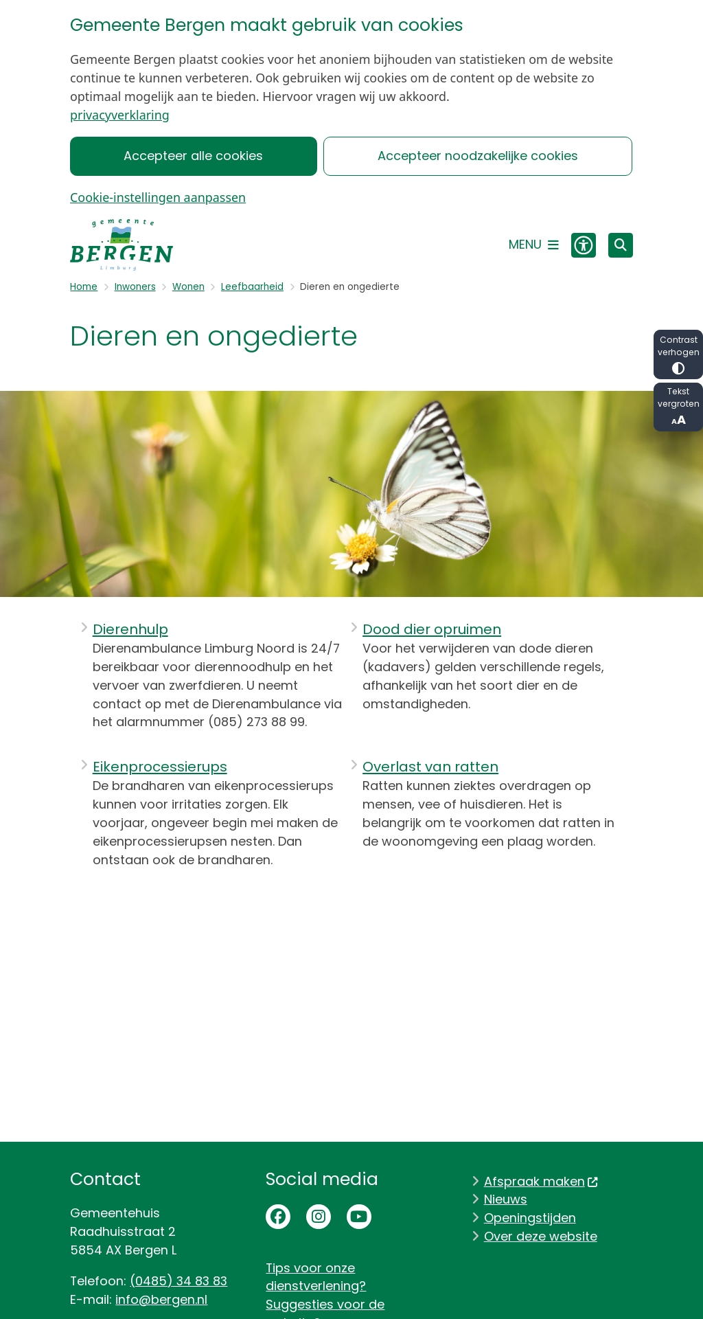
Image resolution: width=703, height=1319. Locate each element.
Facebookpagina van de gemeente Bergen (278, 1216)
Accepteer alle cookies (194, 155)
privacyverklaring (120, 114)
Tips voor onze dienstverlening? (316, 1277)
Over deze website (540, 1236)
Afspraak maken (541, 1181)
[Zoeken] (620, 244)
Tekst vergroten (678, 407)
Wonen (188, 286)
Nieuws (505, 1199)
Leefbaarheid (252, 286)
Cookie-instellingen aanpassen (158, 197)
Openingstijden (530, 1217)
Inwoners (135, 286)
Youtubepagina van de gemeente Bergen (359, 1216)
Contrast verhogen (678, 354)
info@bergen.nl (161, 1299)
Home (83, 286)
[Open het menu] (534, 245)
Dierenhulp (130, 629)
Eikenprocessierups (160, 766)
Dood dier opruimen (431, 629)
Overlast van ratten (430, 766)
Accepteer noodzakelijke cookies (478, 155)
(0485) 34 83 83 (178, 1280)
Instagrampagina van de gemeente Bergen (318, 1216)
